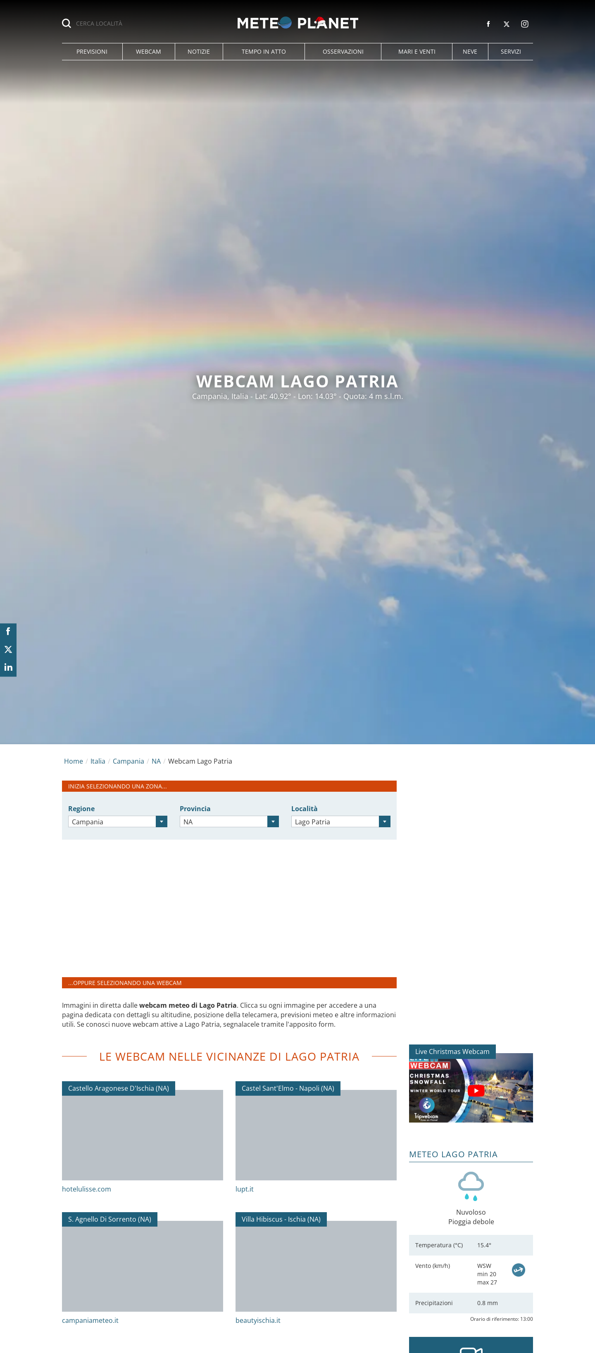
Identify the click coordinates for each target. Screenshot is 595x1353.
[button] (92, 51)
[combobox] (117, 821)
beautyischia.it (258, 1320)
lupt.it (245, 1189)
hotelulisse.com (86, 1189)
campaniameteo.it (90, 1320)
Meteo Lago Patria (453, 1154)
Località (304, 808)
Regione (81, 808)
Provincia (195, 808)
